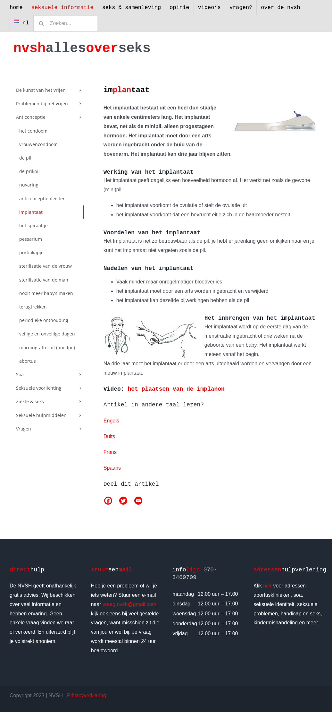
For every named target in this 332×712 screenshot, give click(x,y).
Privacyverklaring (86, 695)
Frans (110, 452)
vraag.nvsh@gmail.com (129, 604)
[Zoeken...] (66, 23)
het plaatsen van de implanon (176, 389)
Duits (109, 436)
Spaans (112, 468)
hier (267, 585)
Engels (111, 420)
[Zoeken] (42, 23)
